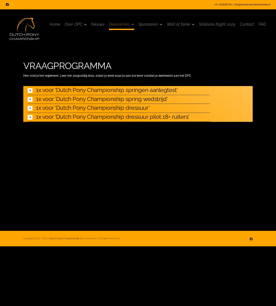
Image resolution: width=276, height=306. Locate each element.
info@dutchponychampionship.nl (252, 4)
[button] (119, 90)
